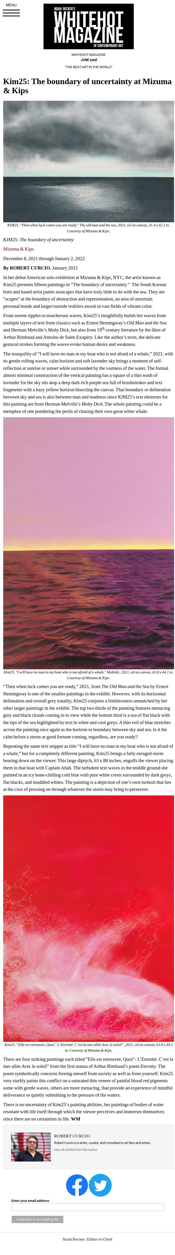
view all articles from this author (75, 1149)
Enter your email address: (31, 1201)
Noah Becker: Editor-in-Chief (87, 1239)
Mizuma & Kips (19, 249)
